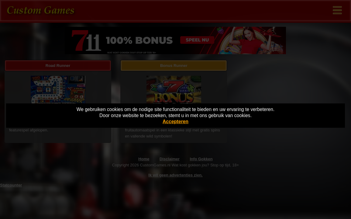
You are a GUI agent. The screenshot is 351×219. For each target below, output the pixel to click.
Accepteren (175, 121)
